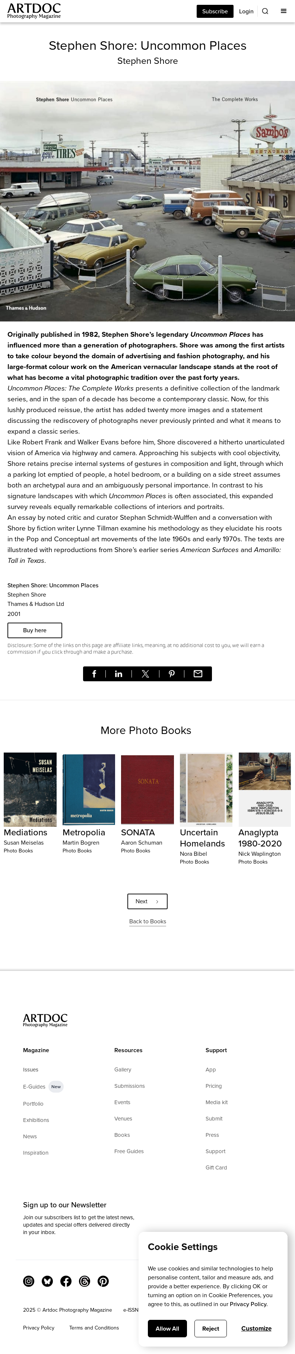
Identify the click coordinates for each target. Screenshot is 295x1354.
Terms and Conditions (94, 1328)
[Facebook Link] (66, 1281)
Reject (210, 1328)
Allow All (167, 1328)
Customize (256, 1328)
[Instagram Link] (28, 1281)
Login (246, 11)
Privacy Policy (38, 1328)
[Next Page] (147, 901)
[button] (284, 11)
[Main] (30, 11)
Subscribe (215, 11)
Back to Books (147, 921)
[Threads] (84, 1281)
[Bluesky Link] (47, 1281)
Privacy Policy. (249, 1304)
